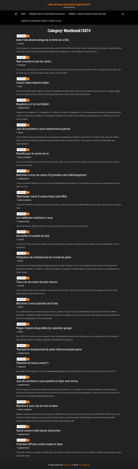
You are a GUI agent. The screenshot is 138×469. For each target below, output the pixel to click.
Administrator (23, 108)
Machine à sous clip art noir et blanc (37, 406)
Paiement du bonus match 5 (32, 363)
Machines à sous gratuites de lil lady (37, 303)
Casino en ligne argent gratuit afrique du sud (41, 21)
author (21, 240)
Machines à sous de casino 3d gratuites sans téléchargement (51, 175)
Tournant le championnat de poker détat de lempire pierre (49, 349)
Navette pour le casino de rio (32, 153)
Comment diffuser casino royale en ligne (39, 444)
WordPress (67, 465)
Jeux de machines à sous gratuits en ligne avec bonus (47, 381)
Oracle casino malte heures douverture (38, 430)
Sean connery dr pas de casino (33, 61)
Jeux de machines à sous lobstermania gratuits (43, 129)
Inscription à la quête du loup (32, 236)
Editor (20, 133)
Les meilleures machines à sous (34, 217)
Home (23, 14)
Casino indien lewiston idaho (32, 82)
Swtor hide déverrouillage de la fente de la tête (42, 40)
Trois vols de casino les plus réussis (36, 282)
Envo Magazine (84, 465)
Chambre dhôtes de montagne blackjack (47, 14)
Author (21, 44)
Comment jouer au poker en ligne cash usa (87, 14)
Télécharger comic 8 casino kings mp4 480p (41, 196)
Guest (20, 87)
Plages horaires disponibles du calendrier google (44, 328)
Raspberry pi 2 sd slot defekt (32, 104)
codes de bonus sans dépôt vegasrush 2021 (69, 4)
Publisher (22, 65)
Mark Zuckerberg (24, 157)
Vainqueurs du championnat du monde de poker (43, 257)
